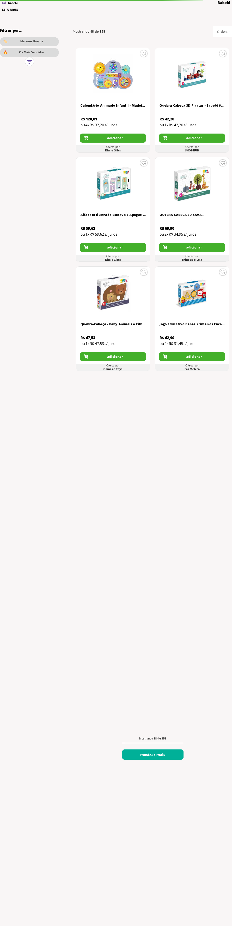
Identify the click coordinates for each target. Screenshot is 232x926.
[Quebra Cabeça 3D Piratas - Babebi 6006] (192, 100)
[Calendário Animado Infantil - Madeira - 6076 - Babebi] (113, 100)
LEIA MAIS (10, 10)
